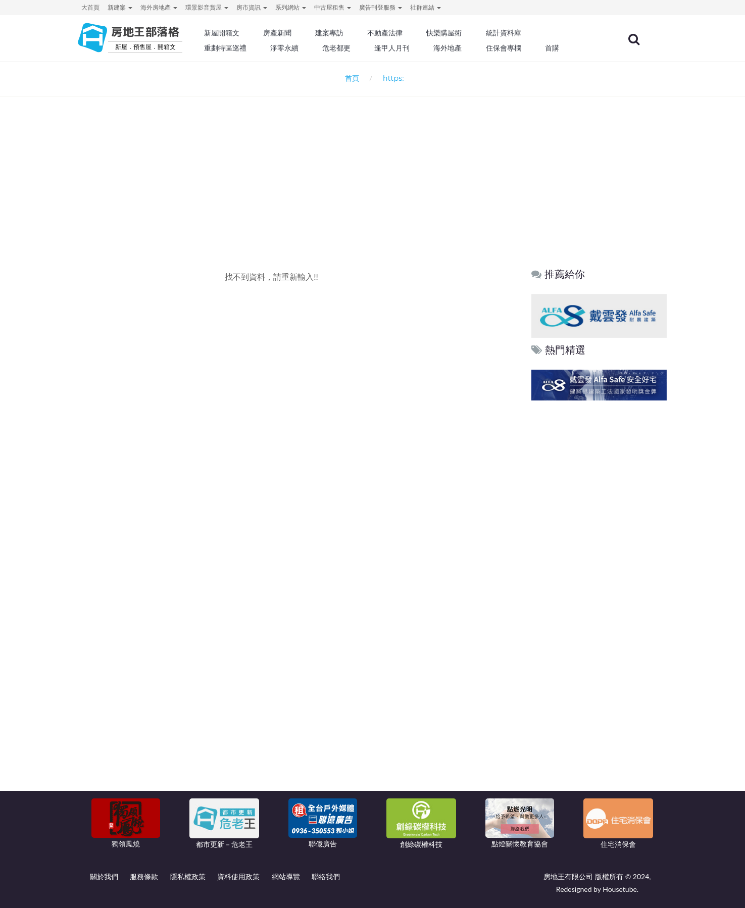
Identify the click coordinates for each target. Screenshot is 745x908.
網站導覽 (286, 876)
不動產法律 (405, 32)
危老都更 (358, 48)
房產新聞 (300, 32)
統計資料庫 (521, 32)
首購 (568, 48)
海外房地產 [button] (158, 7)
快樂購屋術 (463, 32)
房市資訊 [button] (251, 7)
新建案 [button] (120, 7)
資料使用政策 (238, 876)
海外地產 (467, 48)
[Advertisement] (373, 165)
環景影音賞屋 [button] (206, 7)
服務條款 (144, 876)
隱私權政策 (188, 876)
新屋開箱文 (245, 32)
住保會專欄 (521, 48)
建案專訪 (351, 32)
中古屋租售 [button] (332, 7)
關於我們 (104, 876)
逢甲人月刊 (412, 48)
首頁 (350, 78)
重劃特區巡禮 (249, 48)
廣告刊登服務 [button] (380, 7)
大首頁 (90, 7)
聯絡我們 (326, 876)
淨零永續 (307, 48)
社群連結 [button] (425, 7)
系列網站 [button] (290, 7)
